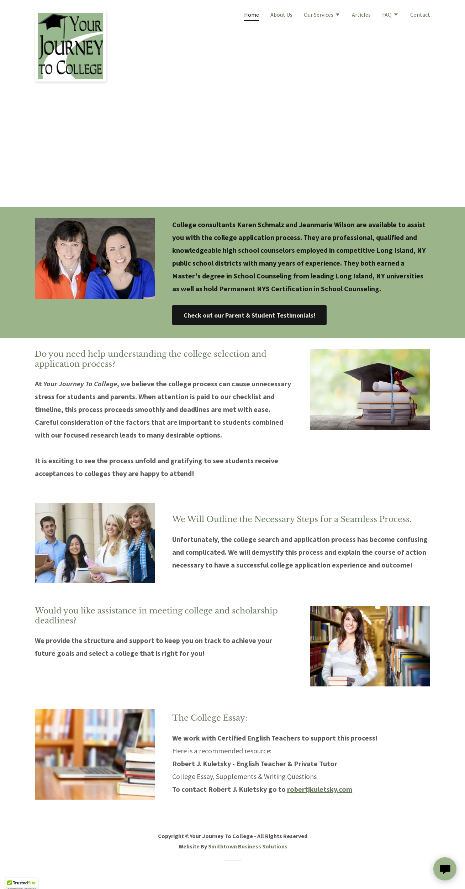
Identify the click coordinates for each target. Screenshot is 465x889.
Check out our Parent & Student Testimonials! (249, 315)
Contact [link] (420, 14)
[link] (70, 13)
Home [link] (251, 14)
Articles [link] (361, 14)
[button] (322, 15)
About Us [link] (281, 14)
